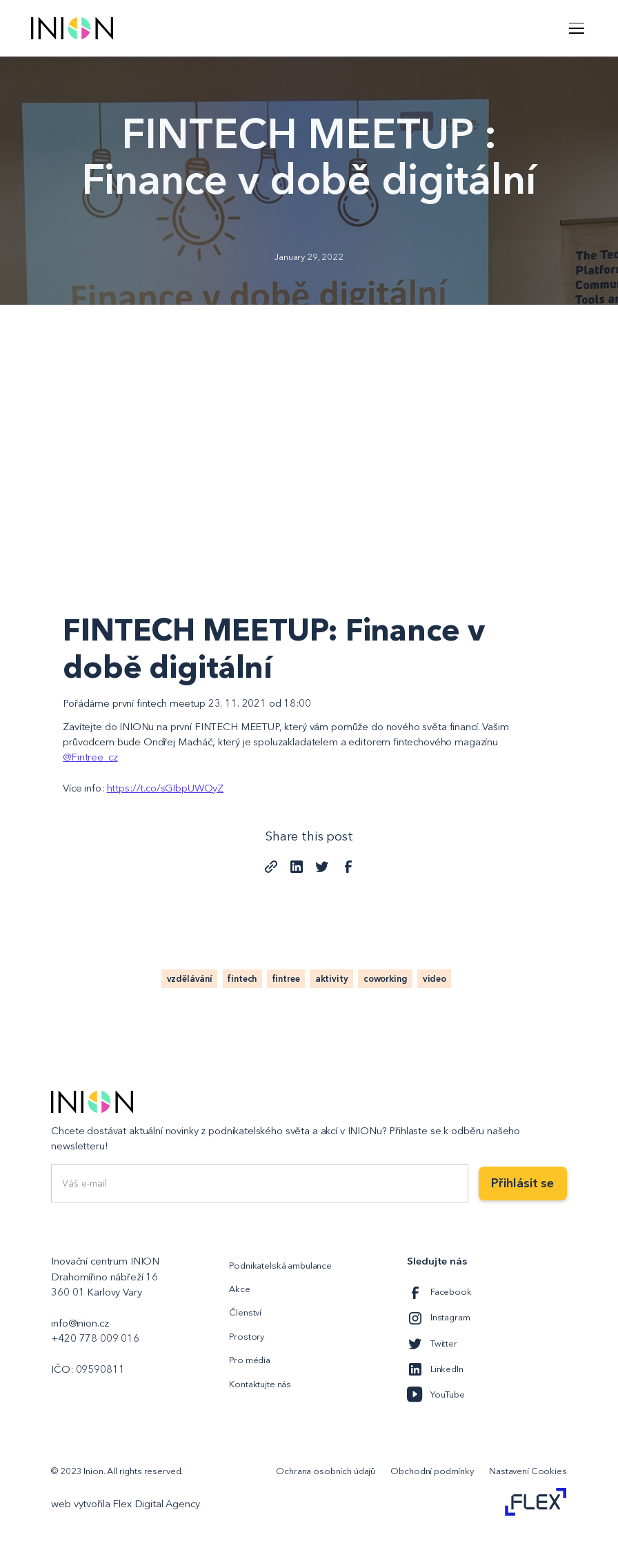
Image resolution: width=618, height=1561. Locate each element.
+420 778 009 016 (95, 1338)
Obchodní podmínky (431, 1470)
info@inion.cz (79, 1323)
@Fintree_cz (90, 757)
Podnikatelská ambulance (280, 1265)
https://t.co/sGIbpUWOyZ (165, 788)
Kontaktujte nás (260, 1383)
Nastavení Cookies (527, 1470)
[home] (72, 28)
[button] (574, 28)
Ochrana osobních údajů (325, 1470)
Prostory (246, 1336)
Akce (239, 1288)
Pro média (249, 1359)
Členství (245, 1312)
